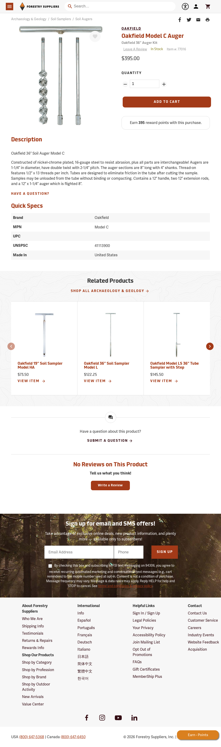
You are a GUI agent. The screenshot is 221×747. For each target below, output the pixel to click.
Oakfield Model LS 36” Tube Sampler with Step (174, 366)
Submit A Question (110, 441)
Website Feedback (203, 642)
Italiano (83, 649)
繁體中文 (84, 671)
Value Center (33, 704)
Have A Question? (30, 194)
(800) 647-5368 (31, 736)
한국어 (83, 678)
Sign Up (165, 552)
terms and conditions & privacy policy (125, 586)
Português (86, 627)
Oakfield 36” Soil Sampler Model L (106, 366)
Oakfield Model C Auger (153, 36)
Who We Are (32, 618)
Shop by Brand (34, 677)
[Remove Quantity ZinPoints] (125, 84)
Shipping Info (33, 626)
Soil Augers (83, 19)
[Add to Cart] (167, 102)
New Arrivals (33, 696)
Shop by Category (37, 662)
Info (80, 613)
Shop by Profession (38, 669)
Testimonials (32, 633)
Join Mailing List (146, 642)
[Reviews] (134, 49)
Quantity (132, 73)
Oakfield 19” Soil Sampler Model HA (40, 366)
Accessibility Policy (149, 635)
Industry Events (201, 635)
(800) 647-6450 (73, 736)
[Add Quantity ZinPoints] (164, 84)
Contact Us (197, 613)
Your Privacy (143, 627)
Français (84, 635)
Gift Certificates (146, 669)
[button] (11, 346)
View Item (32, 381)
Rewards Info (33, 647)
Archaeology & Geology (28, 19)
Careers (194, 627)
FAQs (137, 661)
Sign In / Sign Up (146, 613)
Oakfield (131, 29)
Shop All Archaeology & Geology (110, 291)
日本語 (83, 656)
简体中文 (84, 663)
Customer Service (203, 620)
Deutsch (84, 642)
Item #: (176, 49)
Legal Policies (144, 620)
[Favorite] (95, 36)
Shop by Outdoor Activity (36, 687)
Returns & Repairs (37, 640)
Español (84, 620)
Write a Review (110, 485)
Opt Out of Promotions (142, 652)
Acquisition (197, 649)
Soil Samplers (61, 19)
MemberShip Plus (147, 676)
